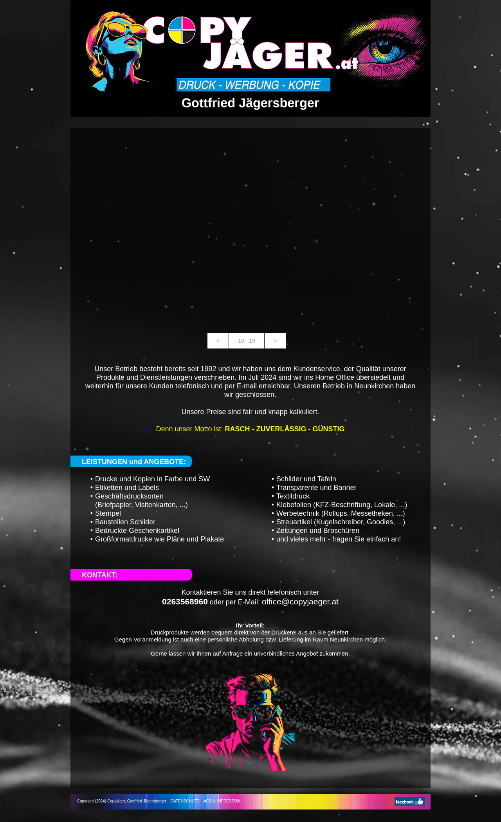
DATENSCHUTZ (185, 801)
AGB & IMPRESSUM (222, 801)
